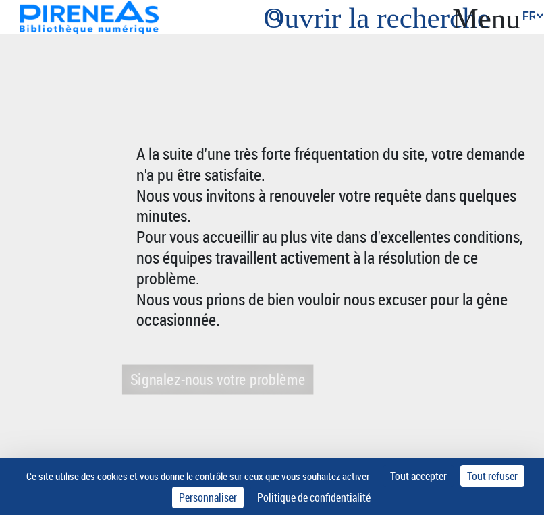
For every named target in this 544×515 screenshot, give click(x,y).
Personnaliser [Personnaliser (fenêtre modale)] (208, 497)
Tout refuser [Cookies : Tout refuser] (492, 475)
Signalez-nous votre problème (216, 379)
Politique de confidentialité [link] (314, 497)
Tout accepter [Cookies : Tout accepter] (418, 475)
